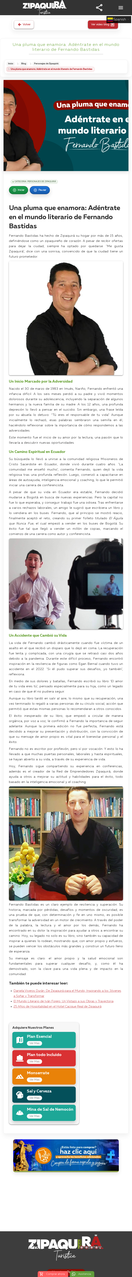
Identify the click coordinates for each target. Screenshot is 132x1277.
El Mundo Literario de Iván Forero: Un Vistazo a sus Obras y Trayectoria (63, 1001)
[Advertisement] (66, 1203)
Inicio (11, 64)
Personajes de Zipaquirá (48, 64)
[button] (99, 7)
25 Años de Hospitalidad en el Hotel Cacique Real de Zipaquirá (57, 1006)
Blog (25, 64)
